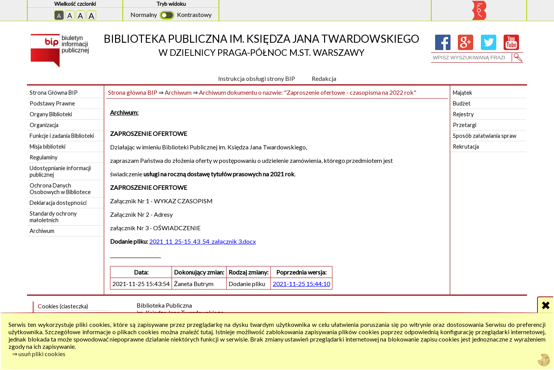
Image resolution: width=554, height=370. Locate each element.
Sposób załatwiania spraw (484, 135)
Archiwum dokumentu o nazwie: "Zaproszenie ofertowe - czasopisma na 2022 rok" (307, 92)
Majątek (462, 92)
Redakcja (324, 78)
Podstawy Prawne (52, 103)
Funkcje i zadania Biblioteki (62, 135)
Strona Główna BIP (54, 92)
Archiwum (42, 231)
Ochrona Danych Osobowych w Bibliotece (60, 188)
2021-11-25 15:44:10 (301, 283)
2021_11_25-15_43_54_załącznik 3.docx (202, 241)
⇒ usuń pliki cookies (38, 353)
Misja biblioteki (47, 146)
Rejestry (463, 114)
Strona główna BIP (132, 92)
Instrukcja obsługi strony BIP (256, 78)
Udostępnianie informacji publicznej (60, 171)
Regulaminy (43, 157)
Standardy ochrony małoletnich (53, 216)
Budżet (462, 103)
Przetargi (464, 125)
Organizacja (44, 125)
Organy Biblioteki (51, 114)
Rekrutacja (466, 146)
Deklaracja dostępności (58, 202)
